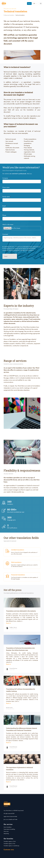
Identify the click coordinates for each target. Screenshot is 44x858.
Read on (8, 623)
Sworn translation (7, 827)
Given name (5, 187)
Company (5, 178)
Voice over (6, 831)
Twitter (15, 819)
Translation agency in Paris (10, 841)
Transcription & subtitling (9, 829)
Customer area (9, 849)
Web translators (16, 562)
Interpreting (6, 833)
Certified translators (17, 549)
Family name (6, 197)
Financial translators (18, 574)
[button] (40, 3)
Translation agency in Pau (9, 843)
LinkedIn (10, 819)
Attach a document (7, 224)
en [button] (34, 3)
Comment (5, 234)
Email (4, 206)
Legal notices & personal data (10, 816)
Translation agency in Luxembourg (11, 845)
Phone (4, 215)
